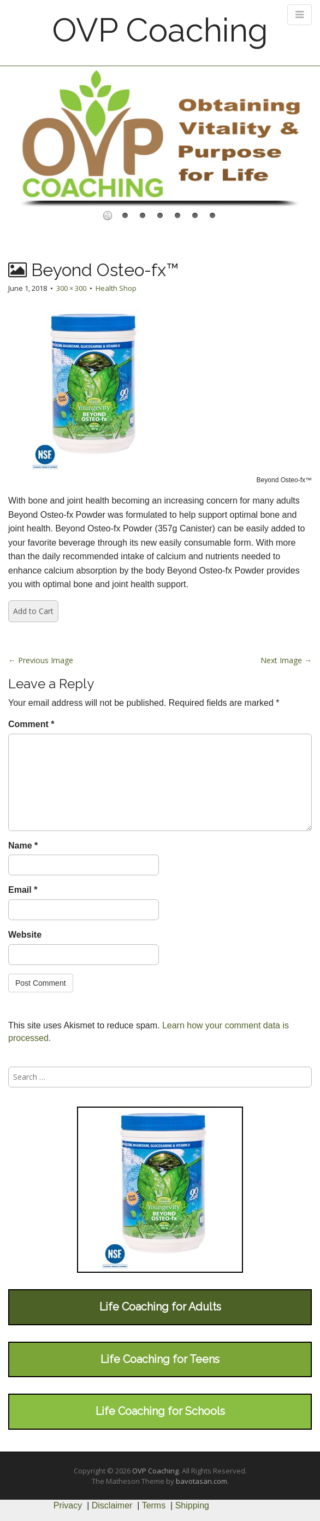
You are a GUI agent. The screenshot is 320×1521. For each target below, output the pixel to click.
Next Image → (286, 660)
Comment (31, 724)
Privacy (68, 1505)
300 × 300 (71, 288)
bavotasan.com (201, 1481)
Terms (154, 1505)
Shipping (192, 1505)
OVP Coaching (160, 30)
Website (25, 934)
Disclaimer (112, 1505)
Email (22, 889)
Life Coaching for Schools (160, 1411)
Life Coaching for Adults (160, 1306)
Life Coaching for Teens (160, 1359)
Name (23, 845)
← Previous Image (40, 660)
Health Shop (116, 288)
